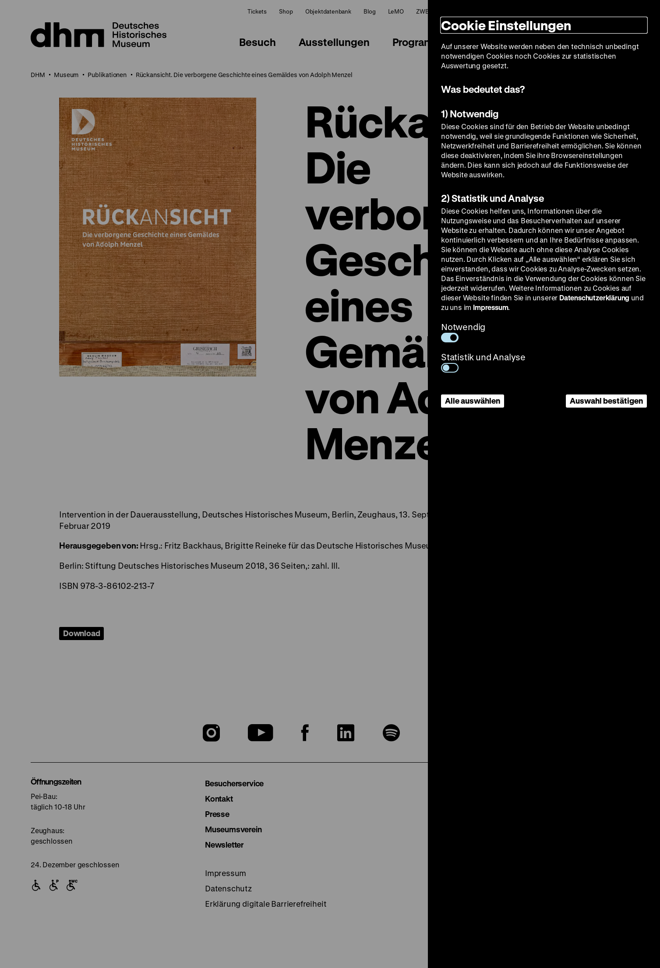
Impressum (490, 307)
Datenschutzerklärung (594, 297)
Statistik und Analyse (483, 362)
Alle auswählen (472, 400)
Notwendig (463, 331)
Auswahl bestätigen (606, 400)
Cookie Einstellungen (506, 25)
